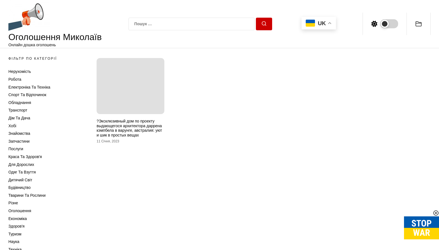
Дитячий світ (20, 180)
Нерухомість (19, 71)
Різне (13, 203)
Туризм (14, 234)
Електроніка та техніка (29, 87)
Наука (13, 241)
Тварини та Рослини (27, 195)
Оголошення (19, 211)
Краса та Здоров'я (25, 156)
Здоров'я (16, 226)
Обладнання (19, 102)
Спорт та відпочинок (27, 94)
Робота (14, 79)
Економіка (17, 218)
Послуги (15, 149)
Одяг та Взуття (22, 172)
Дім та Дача (19, 118)
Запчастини (19, 141)
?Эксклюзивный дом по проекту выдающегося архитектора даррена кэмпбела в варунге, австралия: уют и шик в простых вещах (129, 128)
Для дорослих (21, 164)
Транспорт (17, 110)
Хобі (12, 126)
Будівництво (19, 187)
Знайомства (19, 133)
